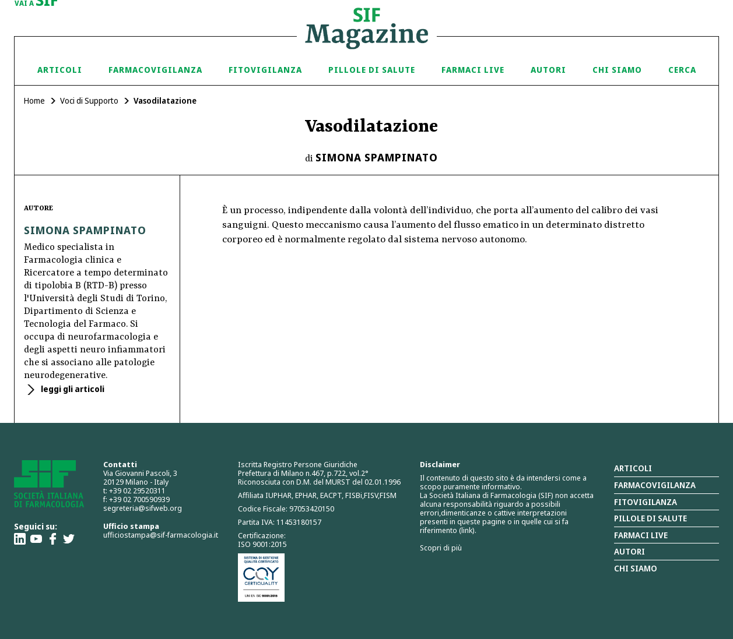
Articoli (59, 69)
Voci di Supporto (89, 100)
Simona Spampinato (376, 157)
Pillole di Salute (371, 69)
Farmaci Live (472, 69)
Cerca (682, 69)
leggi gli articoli (71, 388)
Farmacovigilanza (155, 69)
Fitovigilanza (265, 69)
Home (34, 100)
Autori (548, 69)
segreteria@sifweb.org (142, 508)
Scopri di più (441, 547)
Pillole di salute (650, 518)
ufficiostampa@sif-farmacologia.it (160, 534)
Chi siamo (617, 69)
